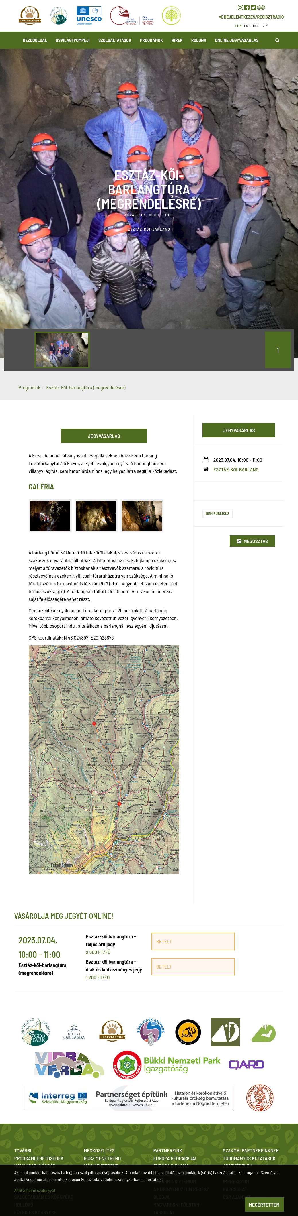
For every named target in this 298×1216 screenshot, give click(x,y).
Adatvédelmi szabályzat (35, 1190)
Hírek (177, 40)
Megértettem (264, 1204)
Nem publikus (217, 513)
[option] (62, 350)
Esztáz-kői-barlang (236, 469)
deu (256, 25)
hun (238, 25)
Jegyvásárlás (104, 436)
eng (247, 25)
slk (265, 25)
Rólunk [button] (199, 40)
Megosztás (252, 541)
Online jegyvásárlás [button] (236, 40)
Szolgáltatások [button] (114, 40)
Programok (151, 40)
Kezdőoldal (35, 40)
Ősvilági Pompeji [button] (73, 40)
